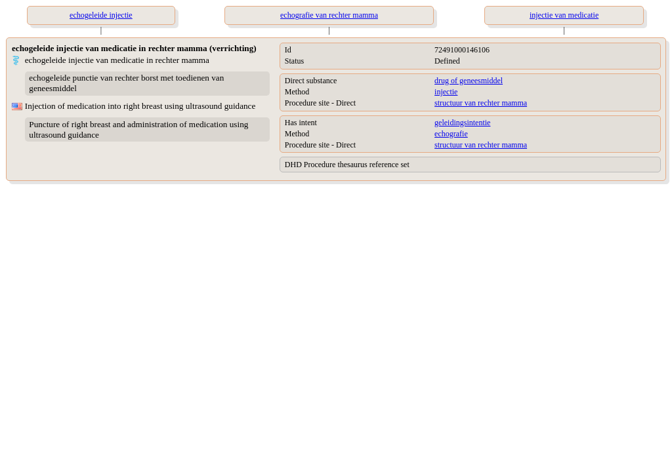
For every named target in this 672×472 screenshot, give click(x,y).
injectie (445, 91)
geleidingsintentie (462, 122)
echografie (451, 133)
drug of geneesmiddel (468, 80)
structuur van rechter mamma (480, 103)
